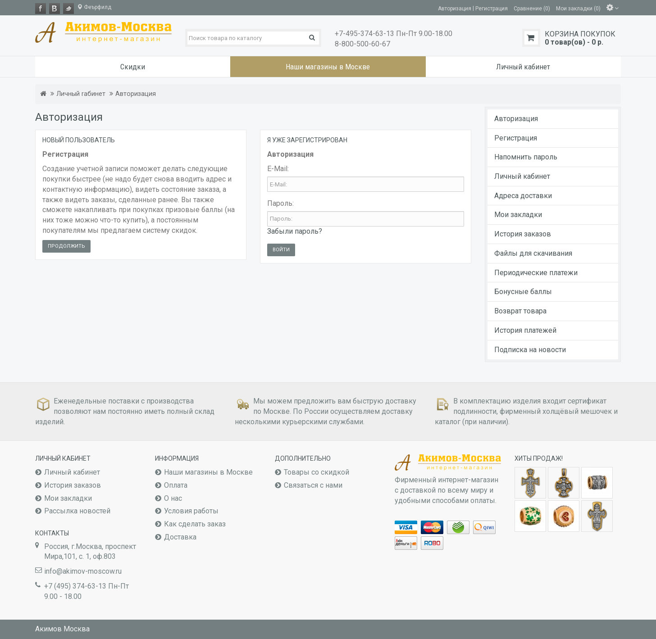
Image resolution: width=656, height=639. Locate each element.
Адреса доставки (523, 195)
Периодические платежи (536, 272)
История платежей (525, 330)
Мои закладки (518, 214)
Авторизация (135, 94)
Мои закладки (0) (578, 8)
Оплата (175, 485)
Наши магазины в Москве (208, 472)
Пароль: (280, 203)
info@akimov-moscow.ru (83, 571)
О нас (173, 498)
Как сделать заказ (195, 524)
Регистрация (515, 138)
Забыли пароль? (294, 231)
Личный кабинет (522, 176)
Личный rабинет (80, 94)
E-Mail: (278, 168)
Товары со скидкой (316, 472)
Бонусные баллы (523, 291)
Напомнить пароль (525, 157)
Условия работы (191, 511)
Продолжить (66, 246)
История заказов (522, 234)
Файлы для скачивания (533, 253)
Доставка (180, 537)
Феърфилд (94, 7)
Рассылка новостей (77, 511)
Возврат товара (520, 311)
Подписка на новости (530, 349)
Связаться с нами (313, 485)
